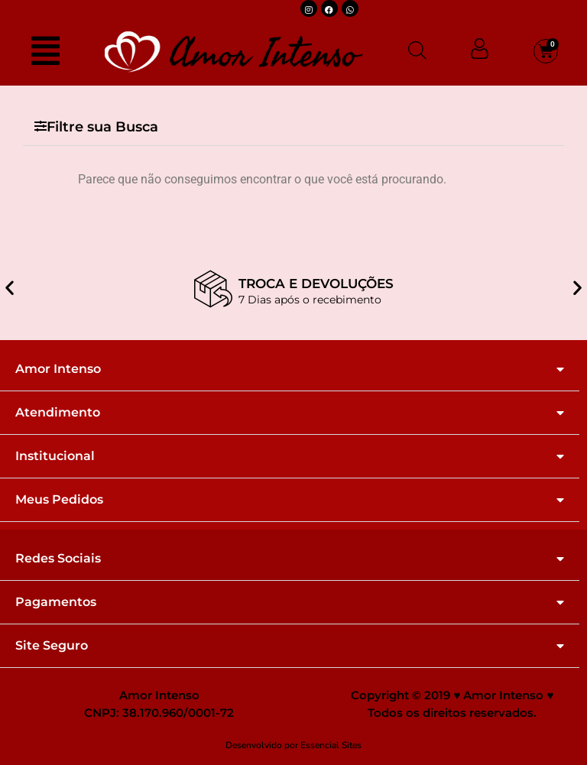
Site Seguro (51, 646)
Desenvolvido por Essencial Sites (293, 745)
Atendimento (57, 413)
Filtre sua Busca (102, 127)
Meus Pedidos (59, 500)
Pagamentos (55, 602)
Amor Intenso (58, 369)
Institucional (55, 456)
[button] (293, 127)
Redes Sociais (58, 559)
